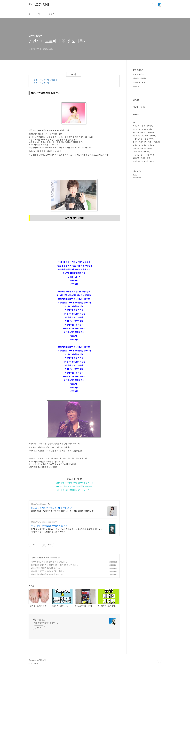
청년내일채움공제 (146, 148)
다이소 (151, 129)
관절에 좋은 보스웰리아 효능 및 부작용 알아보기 (74, 482)
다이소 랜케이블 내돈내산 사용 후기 (44, 637)
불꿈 (148, 158)
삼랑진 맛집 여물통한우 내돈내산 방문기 (45, 643)
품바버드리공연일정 (139, 132)
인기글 (143, 106)
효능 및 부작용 (138, 74)
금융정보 (136, 86)
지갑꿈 (145, 139)
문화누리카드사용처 (139, 142)
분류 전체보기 (138, 70)
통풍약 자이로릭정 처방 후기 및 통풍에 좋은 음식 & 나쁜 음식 (53, 634)
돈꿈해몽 (152, 135)
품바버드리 (151, 132)
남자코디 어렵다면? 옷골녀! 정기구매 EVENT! (53, 576)
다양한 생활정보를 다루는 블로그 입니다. (47, 691)
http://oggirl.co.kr (39, 573)
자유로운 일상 (39, 5)
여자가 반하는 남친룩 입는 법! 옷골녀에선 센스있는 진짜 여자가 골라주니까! (62, 580)
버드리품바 (142, 145)
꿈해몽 (135, 145)
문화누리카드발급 (139, 161)
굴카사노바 (137, 129)
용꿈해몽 (149, 126)
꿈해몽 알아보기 (139, 82)
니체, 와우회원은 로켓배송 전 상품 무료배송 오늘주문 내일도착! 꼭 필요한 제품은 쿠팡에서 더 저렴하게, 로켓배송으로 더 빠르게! (66, 599)
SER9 (151, 139)
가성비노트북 (137, 151)
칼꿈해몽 (146, 151)
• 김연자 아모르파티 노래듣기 (44, 79)
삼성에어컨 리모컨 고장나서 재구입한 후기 (46, 640)
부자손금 (136, 126)
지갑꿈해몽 (150, 161)
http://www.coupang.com (42, 591)
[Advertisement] (74, 513)
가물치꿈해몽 (137, 139)
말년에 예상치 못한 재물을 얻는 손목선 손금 (74, 490)
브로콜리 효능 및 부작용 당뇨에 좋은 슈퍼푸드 (74, 486)
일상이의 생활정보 (38, 626)
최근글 (135, 106)
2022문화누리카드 (139, 158)
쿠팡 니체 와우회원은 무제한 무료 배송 (49, 594)
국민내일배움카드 (139, 155)
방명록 (51, 13)
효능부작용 (150, 155)
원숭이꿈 (145, 129)
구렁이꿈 (151, 145)
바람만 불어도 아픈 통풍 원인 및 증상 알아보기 (48, 631)
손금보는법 (156, 142)
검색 (154, 5)
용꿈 (146, 135)
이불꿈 (143, 126)
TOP (159, 730)
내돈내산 (136, 148)
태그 (39, 13)
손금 (149, 142)
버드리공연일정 (138, 135)
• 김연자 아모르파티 (40, 82)
